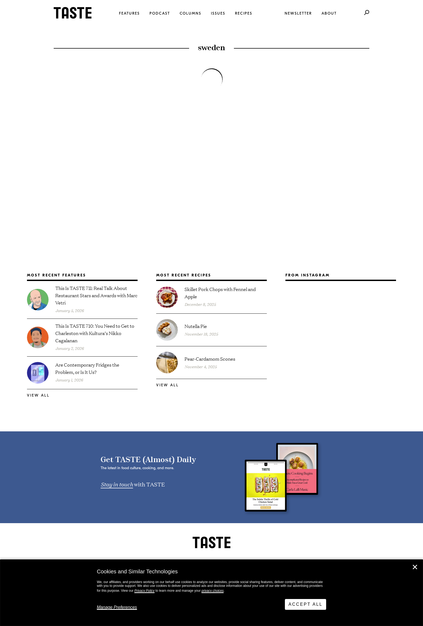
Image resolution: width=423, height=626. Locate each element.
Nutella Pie (196, 326)
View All (38, 395)
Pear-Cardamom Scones (210, 358)
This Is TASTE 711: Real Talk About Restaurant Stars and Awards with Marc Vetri (96, 295)
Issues (218, 13)
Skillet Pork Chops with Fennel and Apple (220, 293)
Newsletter (298, 13)
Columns (190, 13)
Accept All (305, 604)
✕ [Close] (415, 567)
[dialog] (211, 593)
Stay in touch (117, 484)
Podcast (159, 13)
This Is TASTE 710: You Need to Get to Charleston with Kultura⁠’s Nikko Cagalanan (94, 333)
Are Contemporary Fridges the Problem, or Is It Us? (87, 368)
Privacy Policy (144, 591)
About (329, 13)
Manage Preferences (117, 607)
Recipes (243, 13)
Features (129, 13)
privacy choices (213, 591)
